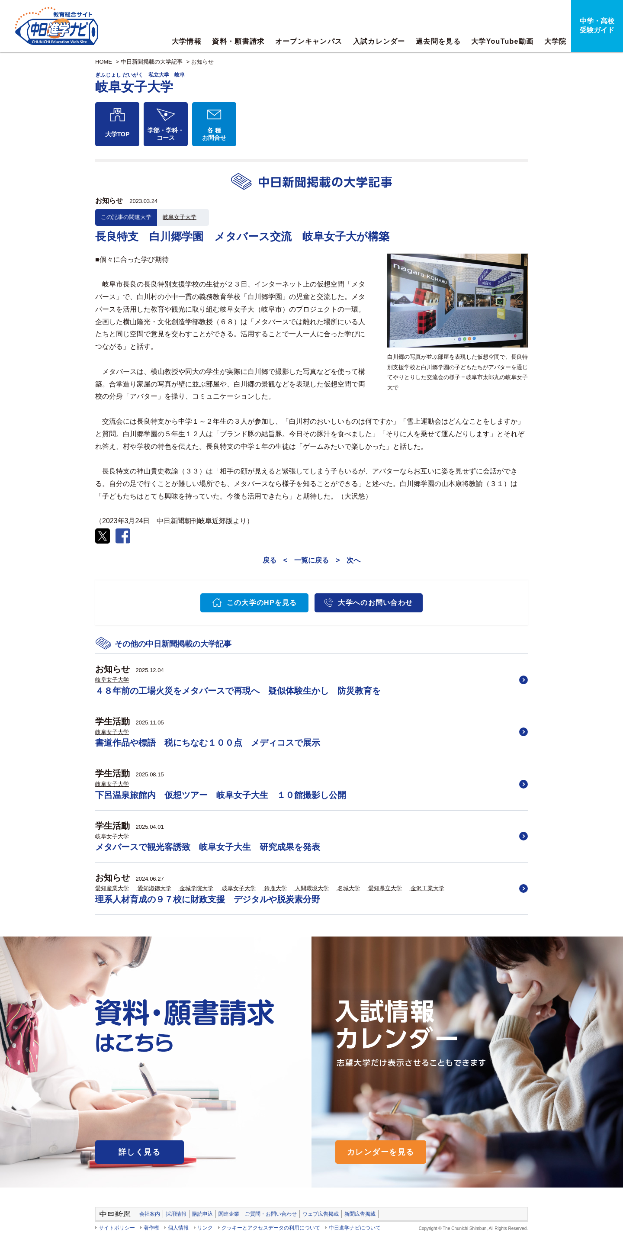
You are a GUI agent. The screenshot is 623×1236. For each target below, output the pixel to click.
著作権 (151, 1228)
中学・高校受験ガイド (597, 25)
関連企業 (228, 1214)
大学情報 (187, 41)
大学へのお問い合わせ (375, 602)
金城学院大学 (196, 888)
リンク (205, 1228)
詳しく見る (140, 1152)
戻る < (275, 560)
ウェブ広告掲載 (320, 1214)
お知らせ (202, 61)
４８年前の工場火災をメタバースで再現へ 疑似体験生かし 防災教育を (238, 690)
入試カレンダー (379, 41)
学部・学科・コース (166, 134)
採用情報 (176, 1214)
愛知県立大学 (385, 888)
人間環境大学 (312, 888)
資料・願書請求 (238, 41)
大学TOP (117, 134)
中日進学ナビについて (355, 1228)
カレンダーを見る (380, 1152)
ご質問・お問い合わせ (271, 1214)
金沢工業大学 (427, 888)
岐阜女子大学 (179, 217)
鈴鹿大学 (275, 888)
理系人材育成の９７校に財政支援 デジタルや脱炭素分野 (207, 899)
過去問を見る (438, 41)
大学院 (555, 41)
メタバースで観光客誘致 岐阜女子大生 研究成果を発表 (207, 847)
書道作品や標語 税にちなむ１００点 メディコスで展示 (207, 742)
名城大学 (348, 888)
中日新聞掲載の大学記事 (152, 61)
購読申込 (202, 1214)
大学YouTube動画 (502, 41)
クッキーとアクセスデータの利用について (271, 1228)
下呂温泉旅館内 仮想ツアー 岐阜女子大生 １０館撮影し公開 (220, 795)
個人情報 (178, 1228)
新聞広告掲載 (360, 1214)
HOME (103, 61)
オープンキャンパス (309, 41)
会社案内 (149, 1214)
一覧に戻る (311, 560)
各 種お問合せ (214, 134)
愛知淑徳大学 (154, 888)
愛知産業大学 (112, 888)
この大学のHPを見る (262, 602)
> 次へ (348, 560)
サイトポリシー (117, 1228)
